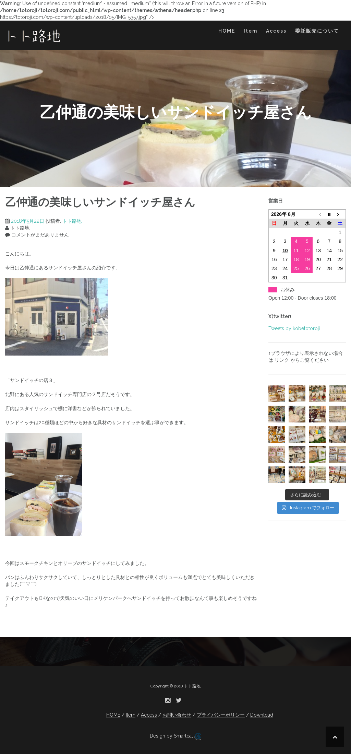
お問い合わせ (176, 715)
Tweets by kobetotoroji (294, 328)
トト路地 (72, 221)
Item (250, 31)
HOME (226, 31)
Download (261, 715)
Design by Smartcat (175, 736)
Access (276, 31)
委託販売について (317, 31)
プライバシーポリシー (221, 715)
